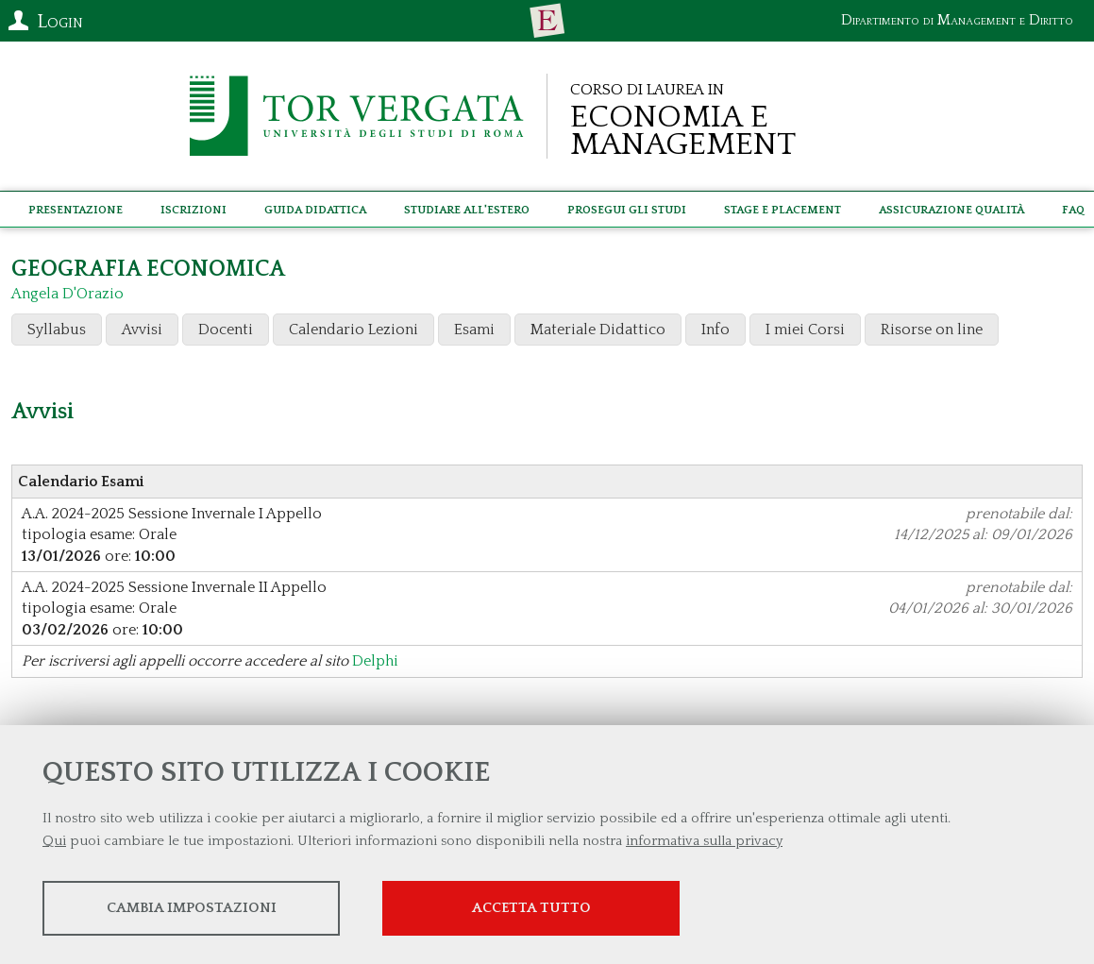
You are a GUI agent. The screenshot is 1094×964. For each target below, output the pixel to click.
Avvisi (142, 329)
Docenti (225, 329)
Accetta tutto (531, 908)
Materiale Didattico (597, 329)
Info (715, 329)
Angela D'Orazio (67, 293)
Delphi (375, 660)
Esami (474, 329)
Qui (54, 841)
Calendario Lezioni (353, 329)
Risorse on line (932, 329)
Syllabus (56, 329)
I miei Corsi (805, 329)
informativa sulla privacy (704, 841)
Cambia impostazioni (192, 908)
